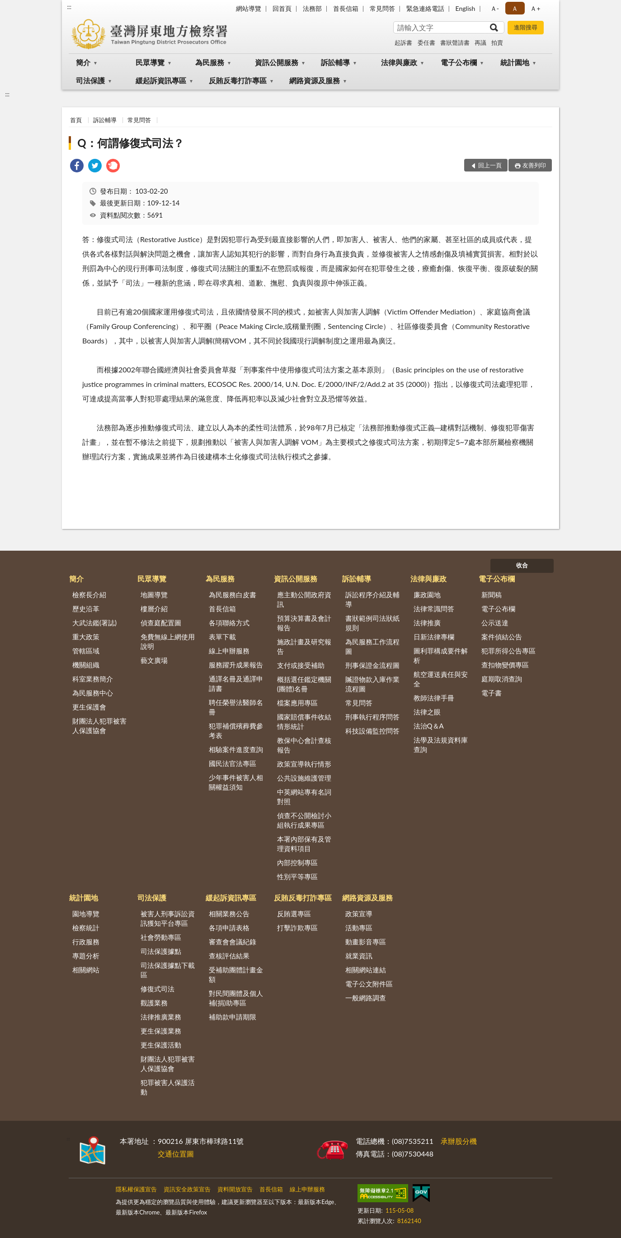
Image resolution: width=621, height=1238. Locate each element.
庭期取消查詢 (501, 679)
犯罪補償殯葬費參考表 (236, 730)
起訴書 (403, 42)
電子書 (491, 693)
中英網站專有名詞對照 (304, 796)
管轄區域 (85, 651)
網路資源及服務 (314, 80)
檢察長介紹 (89, 594)
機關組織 (85, 665)
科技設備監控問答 (372, 731)
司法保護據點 (161, 951)
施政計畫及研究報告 (304, 646)
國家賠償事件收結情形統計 (304, 721)
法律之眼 (427, 712)
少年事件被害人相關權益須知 (236, 782)
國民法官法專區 (232, 763)
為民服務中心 (92, 693)
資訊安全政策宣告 (187, 1189)
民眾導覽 (150, 62)
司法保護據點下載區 (168, 970)
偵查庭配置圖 (161, 623)
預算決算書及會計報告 (304, 623)
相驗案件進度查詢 (236, 749)
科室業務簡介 (92, 679)
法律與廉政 (399, 62)
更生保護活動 (161, 1045)
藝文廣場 (154, 660)
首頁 (76, 120)
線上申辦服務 (229, 651)
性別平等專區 (297, 876)
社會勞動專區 (161, 937)
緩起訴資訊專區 (161, 80)
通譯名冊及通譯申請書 (236, 683)
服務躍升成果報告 (236, 665)
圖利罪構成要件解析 (441, 655)
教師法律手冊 (434, 698)
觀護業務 (154, 1003)
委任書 (426, 42)
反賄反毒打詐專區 (238, 80)
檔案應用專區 (297, 703)
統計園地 (514, 62)
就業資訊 (358, 956)
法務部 (312, 8)
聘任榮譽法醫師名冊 (236, 707)
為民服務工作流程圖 (372, 646)
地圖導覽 (154, 594)
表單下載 (222, 637)
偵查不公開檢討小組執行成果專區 (304, 820)
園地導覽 (85, 913)
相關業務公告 (229, 913)
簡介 (83, 62)
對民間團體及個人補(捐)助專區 (236, 998)
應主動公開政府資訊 (304, 599)
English (465, 8)
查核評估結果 (229, 956)
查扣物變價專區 (505, 665)
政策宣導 (358, 913)
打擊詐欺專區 (297, 928)
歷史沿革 (85, 609)
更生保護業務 (161, 1031)
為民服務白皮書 (232, 594)
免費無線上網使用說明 (168, 641)
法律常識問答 (434, 609)
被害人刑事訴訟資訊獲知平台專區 (168, 918)
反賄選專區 (294, 913)
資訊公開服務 (276, 62)
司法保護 (90, 80)
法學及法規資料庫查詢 (441, 744)
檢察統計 (85, 928)
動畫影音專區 (365, 942)
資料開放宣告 (235, 1189)
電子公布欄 (459, 62)
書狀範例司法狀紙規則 (372, 623)
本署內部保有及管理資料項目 (304, 843)
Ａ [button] (515, 8)
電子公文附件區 (369, 984)
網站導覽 (248, 8)
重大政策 (85, 637)
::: (69, 6)
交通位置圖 (176, 1153)
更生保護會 (89, 707)
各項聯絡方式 (229, 623)
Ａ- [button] (494, 8)
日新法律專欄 (434, 637)
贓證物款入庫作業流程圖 (372, 684)
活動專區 (358, 928)
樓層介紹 (154, 609)
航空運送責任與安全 (441, 679)
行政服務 (85, 942)
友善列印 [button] (534, 165)
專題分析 (85, 956)
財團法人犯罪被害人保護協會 (99, 725)
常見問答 (382, 8)
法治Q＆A (429, 726)
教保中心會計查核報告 (304, 745)
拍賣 (497, 42)
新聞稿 (491, 594)
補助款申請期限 (232, 1017)
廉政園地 (427, 594)
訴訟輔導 (335, 62)
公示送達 (494, 623)
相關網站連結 (365, 970)
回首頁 (282, 8)
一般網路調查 (365, 998)
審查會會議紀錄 (232, 942)
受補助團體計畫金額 (236, 974)
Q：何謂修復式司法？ (130, 142)
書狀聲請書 (455, 42)
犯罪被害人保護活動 (168, 1087)
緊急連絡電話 (425, 8)
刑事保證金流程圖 (372, 665)
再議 (480, 42)
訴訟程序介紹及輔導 (372, 599)
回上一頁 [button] (490, 165)
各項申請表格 (229, 928)
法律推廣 (427, 623)
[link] (77, 167)
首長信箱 (345, 8)
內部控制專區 (297, 862)
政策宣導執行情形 (304, 764)
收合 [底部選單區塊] (522, 565)
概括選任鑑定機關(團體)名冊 (304, 684)
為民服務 (209, 62)
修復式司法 (157, 989)
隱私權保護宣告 (136, 1189)
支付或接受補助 (301, 665)
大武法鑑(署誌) (94, 623)
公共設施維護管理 (304, 778)
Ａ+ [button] (535, 8)
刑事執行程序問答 (372, 717)
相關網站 (85, 970)
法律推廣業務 (161, 1017)
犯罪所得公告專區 (508, 651)
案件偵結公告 (501, 637)
